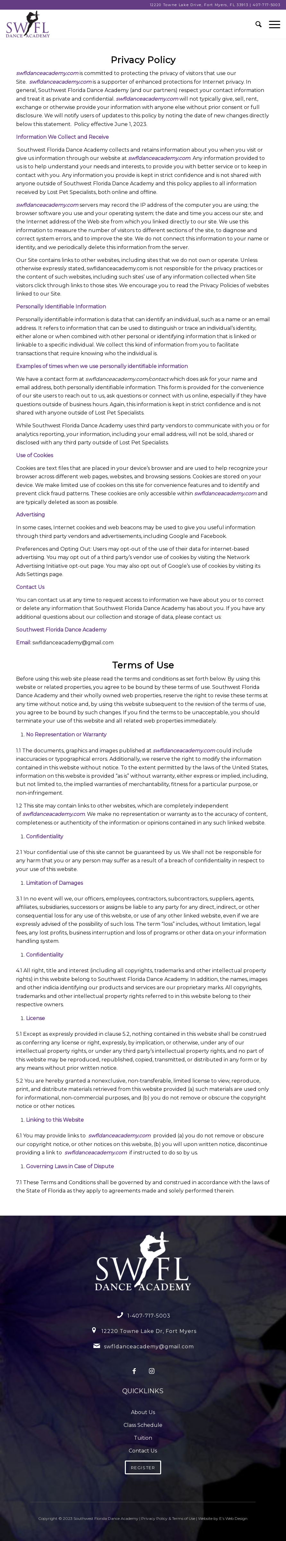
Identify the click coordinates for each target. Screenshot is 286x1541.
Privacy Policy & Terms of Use (168, 1518)
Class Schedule (143, 1425)
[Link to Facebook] (134, 1371)
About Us (143, 1412)
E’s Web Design (233, 1518)
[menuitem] (256, 24)
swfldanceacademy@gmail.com (149, 1347)
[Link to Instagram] (151, 1371)
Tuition (143, 1438)
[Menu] (271, 24)
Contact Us (143, 1451)
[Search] (256, 24)
